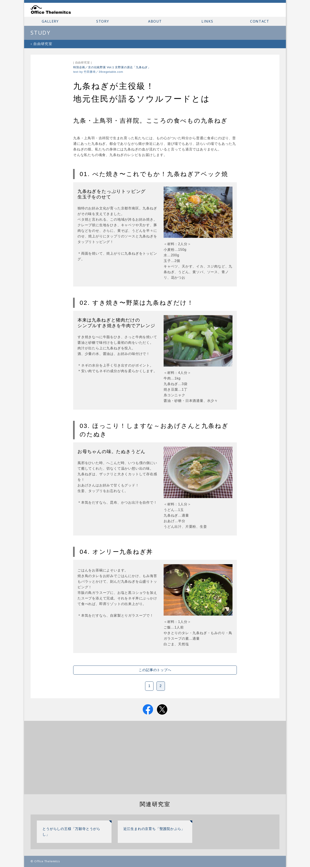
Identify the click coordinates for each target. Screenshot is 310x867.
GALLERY (50, 21)
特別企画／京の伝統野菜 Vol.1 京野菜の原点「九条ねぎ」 (112, 67)
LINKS (207, 21)
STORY (102, 21)
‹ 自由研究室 (41, 44)
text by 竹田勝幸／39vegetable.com (98, 71)
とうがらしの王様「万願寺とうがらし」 (71, 831)
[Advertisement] (155, 758)
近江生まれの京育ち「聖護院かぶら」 (154, 829)
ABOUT (155, 21)
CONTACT (259, 21)
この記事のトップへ (155, 670)
